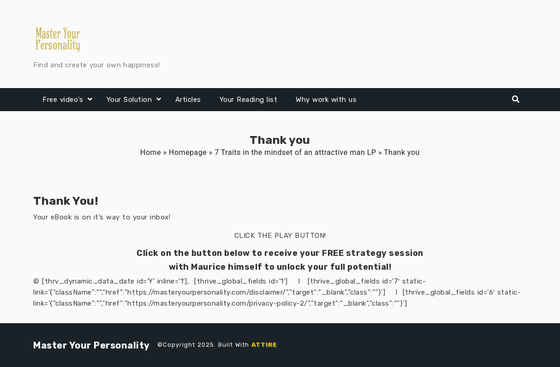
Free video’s (62, 99)
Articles (188, 99)
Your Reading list (249, 99)
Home (150, 152)
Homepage (188, 152)
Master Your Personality (91, 345)
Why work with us (326, 99)
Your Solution (129, 99)
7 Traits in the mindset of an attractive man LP (295, 152)
